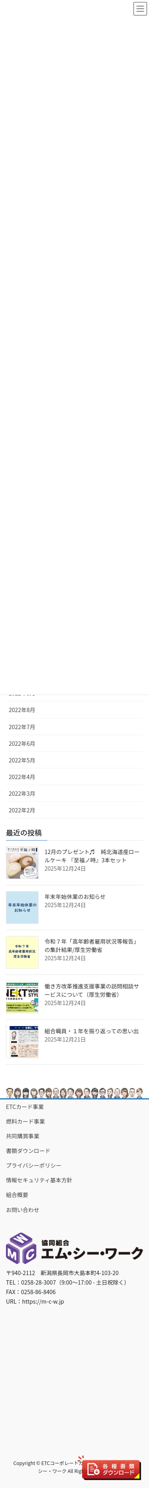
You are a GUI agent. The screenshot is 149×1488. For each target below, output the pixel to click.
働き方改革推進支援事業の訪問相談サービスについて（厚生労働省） (92, 990)
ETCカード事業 (25, 1107)
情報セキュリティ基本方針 (39, 1180)
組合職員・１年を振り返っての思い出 (92, 1031)
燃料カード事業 (25, 1121)
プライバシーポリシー (34, 1165)
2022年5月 (22, 760)
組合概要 (17, 1195)
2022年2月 (22, 810)
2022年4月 (22, 777)
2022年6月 (22, 743)
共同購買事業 (22, 1136)
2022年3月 (22, 793)
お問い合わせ (22, 1210)
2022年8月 (22, 710)
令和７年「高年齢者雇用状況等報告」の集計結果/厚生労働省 (92, 945)
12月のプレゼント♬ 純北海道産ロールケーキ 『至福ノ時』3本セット (92, 856)
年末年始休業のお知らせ (75, 896)
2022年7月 (22, 727)
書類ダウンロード (28, 1151)
